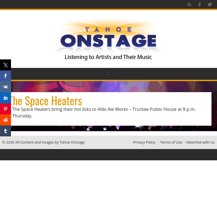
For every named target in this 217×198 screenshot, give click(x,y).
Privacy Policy (144, 142)
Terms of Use (171, 142)
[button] (108, 72)
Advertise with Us (200, 142)
